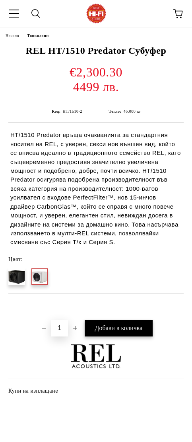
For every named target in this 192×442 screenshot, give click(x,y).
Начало (12, 35)
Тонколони (38, 35)
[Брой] (59, 328)
